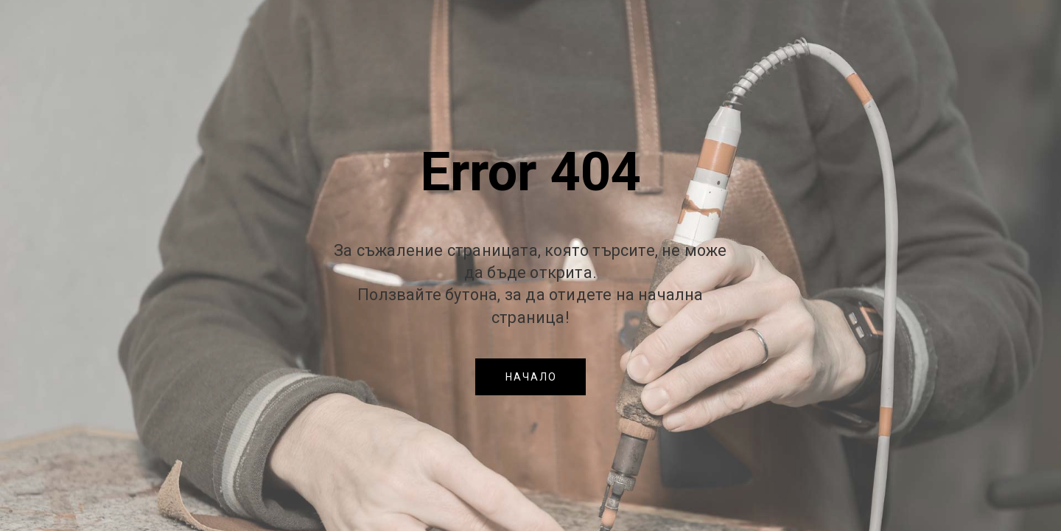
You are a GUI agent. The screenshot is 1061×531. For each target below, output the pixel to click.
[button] (530, 376)
